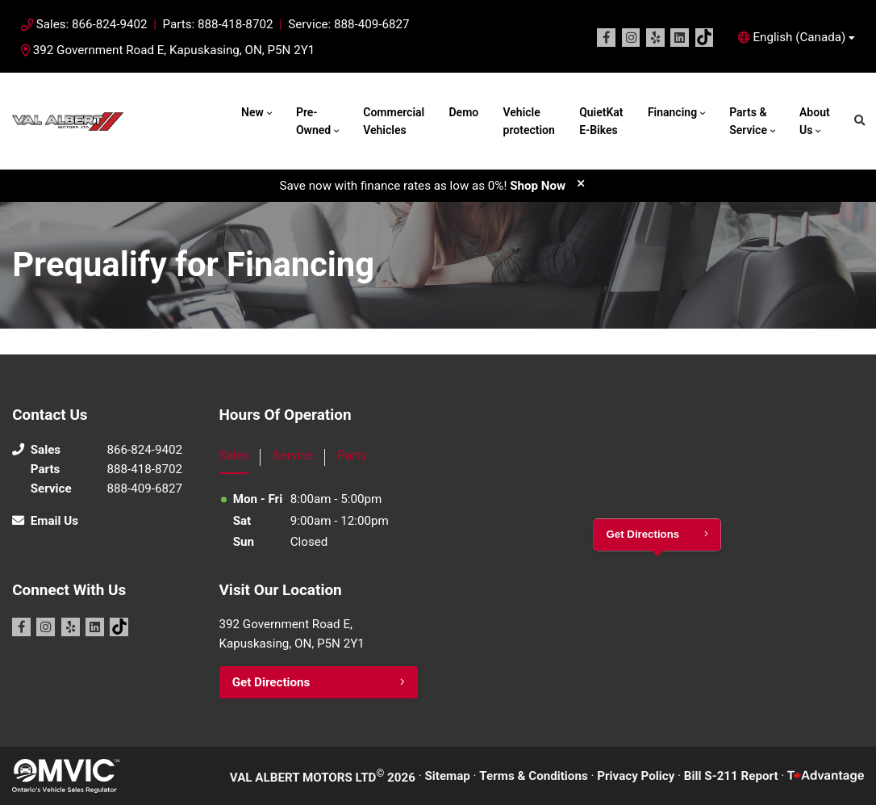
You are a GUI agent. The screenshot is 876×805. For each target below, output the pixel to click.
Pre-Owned (313, 121)
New (252, 112)
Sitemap (446, 776)
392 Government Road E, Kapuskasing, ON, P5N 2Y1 (168, 50)
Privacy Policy (635, 776)
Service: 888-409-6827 (348, 24)
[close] (580, 183)
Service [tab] (293, 455)
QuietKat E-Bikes (601, 121)
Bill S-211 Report (731, 776)
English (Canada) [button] (799, 37)
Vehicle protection (529, 121)
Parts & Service (748, 121)
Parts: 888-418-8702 (217, 24)
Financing (672, 112)
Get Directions (271, 682)
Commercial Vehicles (393, 121)
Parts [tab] (351, 455)
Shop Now (537, 185)
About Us (814, 121)
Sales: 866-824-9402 (92, 24)
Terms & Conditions (533, 776)
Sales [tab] (234, 455)
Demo (463, 112)
